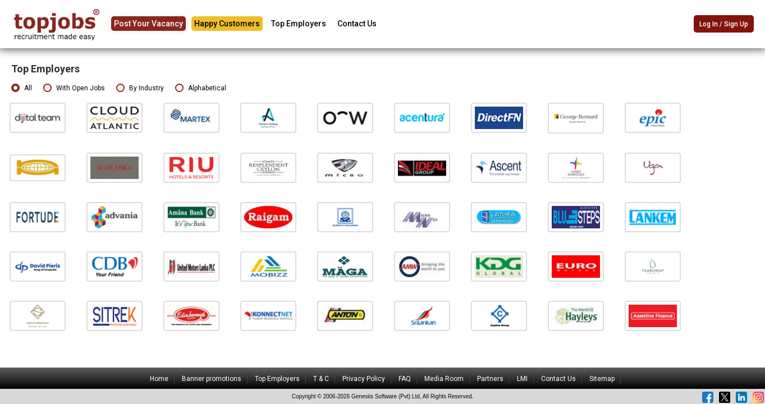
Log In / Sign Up (723, 25)
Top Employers (298, 23)
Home (159, 379)
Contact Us (357, 23)
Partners (490, 379)
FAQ (404, 379)
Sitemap (602, 379)
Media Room (444, 379)
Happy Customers (227, 23)
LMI (522, 379)
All (21, 88)
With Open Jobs (74, 88)
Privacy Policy (363, 379)
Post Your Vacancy (148, 23)
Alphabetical (200, 88)
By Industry (140, 88)
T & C (321, 379)
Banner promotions (211, 379)
